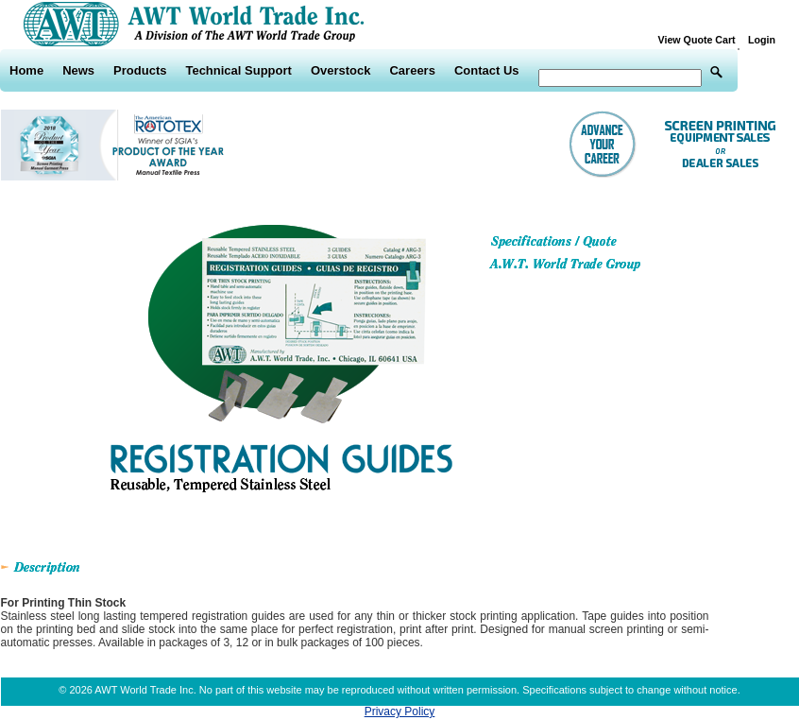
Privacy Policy (400, 711)
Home (26, 70)
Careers (411, 70)
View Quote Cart (701, 39)
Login (761, 39)
